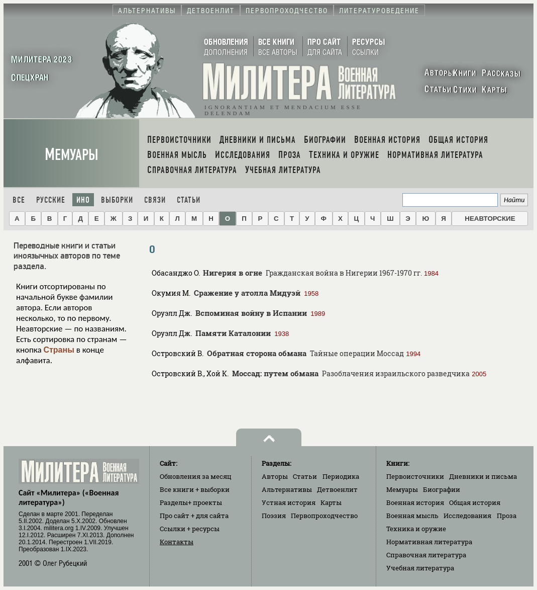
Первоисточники (415, 476)
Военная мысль (412, 515)
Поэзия (274, 515)
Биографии (441, 489)
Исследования (467, 515)
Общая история (474, 502)
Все (19, 200)
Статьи (188, 200)
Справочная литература (426, 554)
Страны (58, 350)
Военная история (415, 502)
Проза (506, 515)
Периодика (341, 476)
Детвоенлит (337, 489)
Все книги (195, 489)
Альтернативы (287, 489)
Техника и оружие (416, 528)
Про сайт (194, 515)
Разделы (191, 502)
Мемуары (71, 154)
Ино (83, 200)
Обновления (196, 476)
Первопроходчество (324, 515)
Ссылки (190, 528)
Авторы (275, 476)
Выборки (117, 200)
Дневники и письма (483, 476)
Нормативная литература (429, 541)
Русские (50, 200)
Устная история (288, 502)
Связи (155, 200)
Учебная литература (420, 567)
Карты (331, 502)
